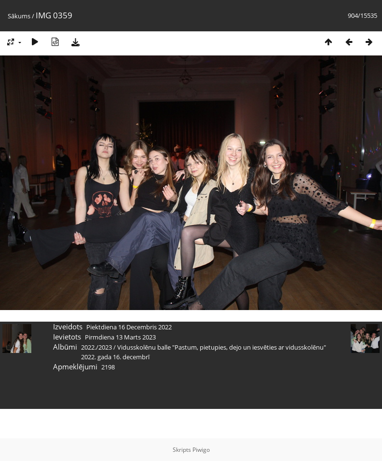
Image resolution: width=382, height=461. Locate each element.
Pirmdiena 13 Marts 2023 (120, 337)
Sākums (19, 16)
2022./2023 (96, 347)
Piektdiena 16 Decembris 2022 (129, 327)
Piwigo (201, 450)
